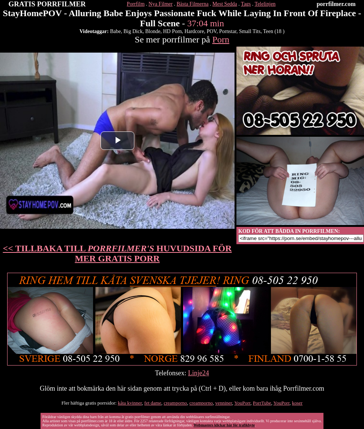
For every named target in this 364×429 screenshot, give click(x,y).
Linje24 (198, 373)
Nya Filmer (161, 4)
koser (297, 403)
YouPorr (242, 403)
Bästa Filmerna (192, 4)
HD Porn (172, 31)
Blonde (152, 31)
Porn (220, 39)
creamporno (175, 403)
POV (212, 31)
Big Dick (133, 31)
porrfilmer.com (336, 4)
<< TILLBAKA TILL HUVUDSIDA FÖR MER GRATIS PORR (117, 253)
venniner (223, 403)
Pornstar (227, 31)
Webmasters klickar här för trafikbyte (224, 425)
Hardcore (194, 31)
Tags (246, 4)
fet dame (152, 403)
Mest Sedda (224, 4)
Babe (115, 31)
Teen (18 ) (273, 31)
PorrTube (262, 403)
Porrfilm (135, 4)
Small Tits (249, 31)
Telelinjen (265, 4)
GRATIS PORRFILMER (47, 4)
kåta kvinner (130, 403)
